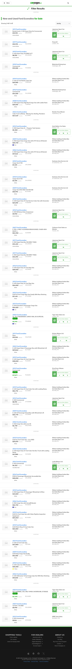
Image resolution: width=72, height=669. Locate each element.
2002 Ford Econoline (20, 346)
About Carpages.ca (60, 645)
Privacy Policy (27, 661)
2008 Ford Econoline (20, 101)
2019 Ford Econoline (20, 79)
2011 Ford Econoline (19, 29)
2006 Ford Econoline (20, 150)
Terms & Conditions (43, 661)
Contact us (60, 637)
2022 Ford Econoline (20, 449)
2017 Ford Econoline (20, 42)
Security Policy (34, 661)
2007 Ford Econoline (20, 227)
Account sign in (37, 645)
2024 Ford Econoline (20, 112)
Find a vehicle (13, 637)
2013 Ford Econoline (20, 52)
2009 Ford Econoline (20, 139)
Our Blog (59, 639)
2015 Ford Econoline (20, 563)
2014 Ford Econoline (20, 462)
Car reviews (13, 639)
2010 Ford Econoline (20, 64)
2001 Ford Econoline (20, 590)
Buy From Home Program (60, 641)
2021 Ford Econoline (20, 541)
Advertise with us (37, 637)
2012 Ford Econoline (20, 90)
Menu (7, 3)
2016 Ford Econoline (20, 474)
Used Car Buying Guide (13, 641)
